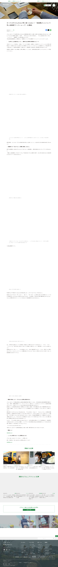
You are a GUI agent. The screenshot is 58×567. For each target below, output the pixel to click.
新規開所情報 (47, 550)
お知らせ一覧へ (29, 509)
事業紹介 (39, 550)
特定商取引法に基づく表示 (27, 562)
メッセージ (22, 544)
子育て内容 (31, 552)
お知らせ (46, 547)
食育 (38, 552)
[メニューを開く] (53, 5)
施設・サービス (40, 542)
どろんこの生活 (32, 550)
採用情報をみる (9, 442)
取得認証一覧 (23, 552)
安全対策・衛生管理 (32, 553)
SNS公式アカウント (6, 551)
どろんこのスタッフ (24, 547)
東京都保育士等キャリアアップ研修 (50, 553)
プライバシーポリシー (13, 562)
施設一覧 (39, 547)
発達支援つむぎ (9, 432)
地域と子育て (31, 547)
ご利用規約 (20, 562)
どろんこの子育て (31, 542)
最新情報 (46, 542)
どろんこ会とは (23, 542)
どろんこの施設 (23, 550)
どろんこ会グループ (6, 547)
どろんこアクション (48, 544)
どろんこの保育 (32, 544)
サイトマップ (6, 562)
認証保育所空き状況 (48, 552)
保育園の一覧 (40, 544)
